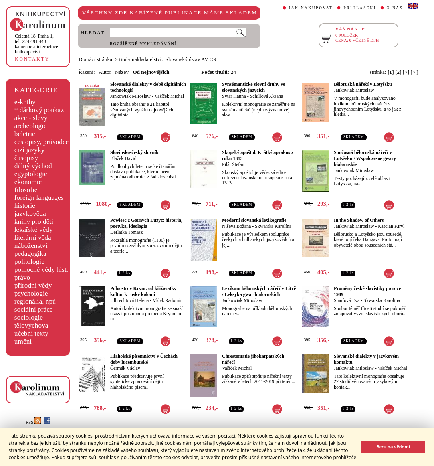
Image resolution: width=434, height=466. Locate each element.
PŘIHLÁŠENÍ (359, 8)
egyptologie (30, 174)
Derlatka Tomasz (126, 232)
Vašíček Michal (169, 96)
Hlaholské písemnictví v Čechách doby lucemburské (144, 359)
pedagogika (30, 253)
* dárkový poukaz (39, 110)
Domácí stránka (95, 59)
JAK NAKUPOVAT (311, 8)
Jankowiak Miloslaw (354, 368)
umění (23, 341)
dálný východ (33, 166)
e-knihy (25, 102)
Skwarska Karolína (273, 226)
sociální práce (33, 309)
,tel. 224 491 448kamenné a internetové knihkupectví (36, 44)
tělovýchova (31, 325)
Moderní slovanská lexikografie (254, 220)
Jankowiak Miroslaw (354, 170)
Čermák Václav (125, 368)
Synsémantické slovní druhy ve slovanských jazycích (253, 87)
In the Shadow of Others (359, 220)
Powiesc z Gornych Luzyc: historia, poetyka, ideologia (146, 223)
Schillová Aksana (266, 96)
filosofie (26, 190)
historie (24, 205)
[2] (398, 72)
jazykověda (30, 213)
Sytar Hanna (234, 96)
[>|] (414, 72)
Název (122, 72)
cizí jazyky (29, 150)
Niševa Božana (236, 226)
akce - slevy (31, 118)
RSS (33, 422)
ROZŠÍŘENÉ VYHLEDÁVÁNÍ (143, 43)
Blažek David (123, 158)
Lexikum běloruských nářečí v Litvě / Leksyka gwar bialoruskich (259, 291)
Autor (105, 72)
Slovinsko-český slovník (134, 152)
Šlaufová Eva (346, 300)
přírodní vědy (33, 285)
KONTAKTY (32, 59)
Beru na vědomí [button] (393, 447)
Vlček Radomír (167, 300)
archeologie (30, 126)
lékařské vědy (33, 229)
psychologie (31, 293)
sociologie (28, 317)
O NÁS (395, 8)
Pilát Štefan (233, 164)
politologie (29, 261)
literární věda (32, 237)
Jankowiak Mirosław (354, 90)
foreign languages (39, 197)
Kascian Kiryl (391, 226)
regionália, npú (35, 301)
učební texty (31, 333)
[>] (406, 72)
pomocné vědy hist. (41, 269)
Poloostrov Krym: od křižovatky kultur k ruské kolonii (143, 291)
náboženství (31, 245)
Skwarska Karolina (381, 300)
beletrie (24, 134)
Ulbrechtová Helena (129, 300)
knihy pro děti (33, 221)
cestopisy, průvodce (41, 142)
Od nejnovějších (151, 72)
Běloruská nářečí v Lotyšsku (363, 84)
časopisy (26, 158)
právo (22, 277)
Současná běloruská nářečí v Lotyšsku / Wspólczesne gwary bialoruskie (365, 158)
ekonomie (28, 182)
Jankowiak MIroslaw (130, 96)
